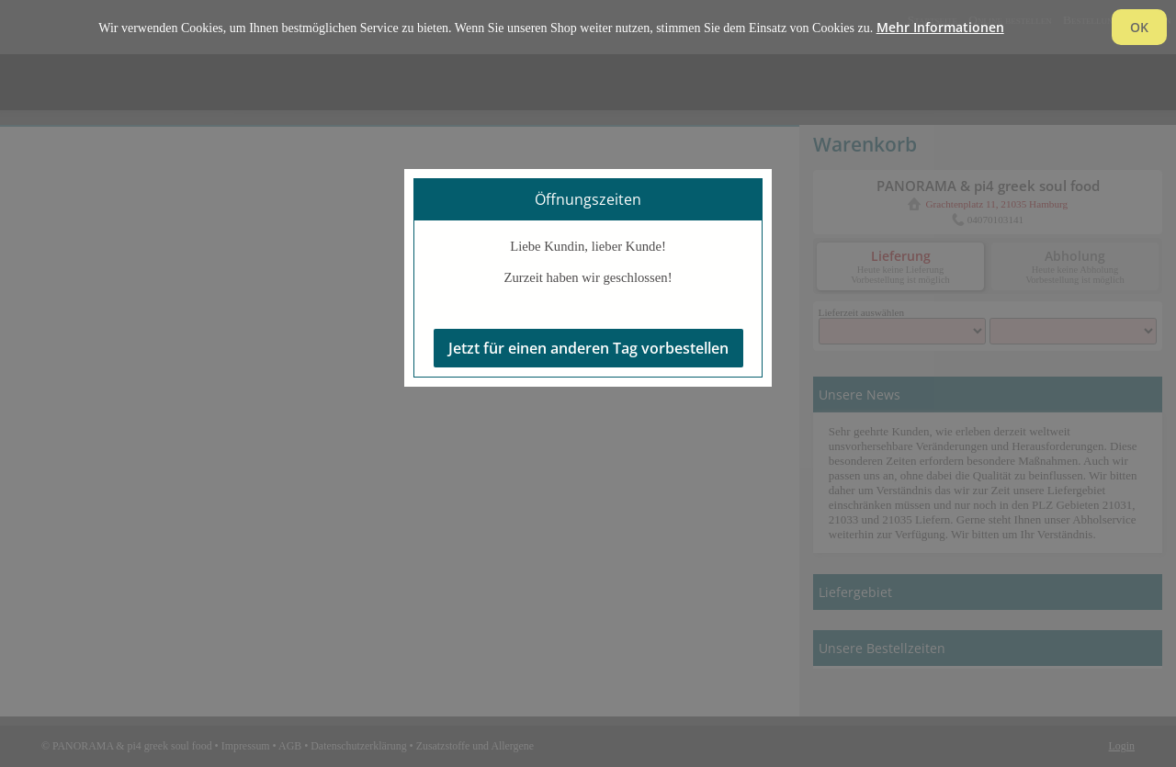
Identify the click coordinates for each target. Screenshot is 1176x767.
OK (1139, 27)
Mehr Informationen (940, 27)
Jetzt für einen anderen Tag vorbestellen (588, 348)
